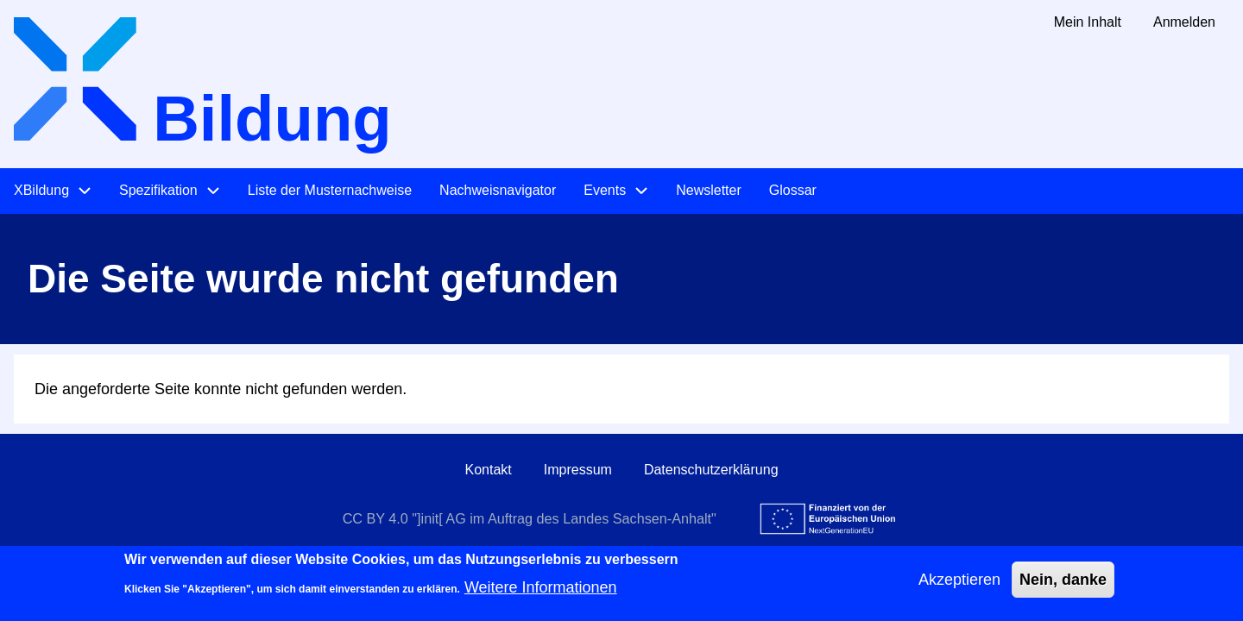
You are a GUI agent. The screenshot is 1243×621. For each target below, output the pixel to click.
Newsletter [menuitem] (708, 190)
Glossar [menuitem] (793, 190)
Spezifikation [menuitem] (158, 190)
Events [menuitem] (605, 190)
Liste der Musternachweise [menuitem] (330, 190)
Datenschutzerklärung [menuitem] (711, 469)
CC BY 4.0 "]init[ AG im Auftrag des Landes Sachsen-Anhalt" (529, 518)
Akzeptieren (959, 585)
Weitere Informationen (540, 594)
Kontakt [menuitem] (487, 469)
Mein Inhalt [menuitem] (1087, 22)
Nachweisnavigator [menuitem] (497, 190)
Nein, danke (1063, 585)
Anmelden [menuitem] (1184, 22)
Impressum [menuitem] (578, 469)
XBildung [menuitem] (41, 190)
